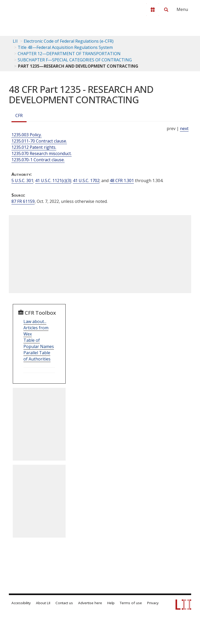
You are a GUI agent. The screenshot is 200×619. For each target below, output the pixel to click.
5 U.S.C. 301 (22, 180)
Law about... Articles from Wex (35, 328)
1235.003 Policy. (26, 135)
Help (111, 603)
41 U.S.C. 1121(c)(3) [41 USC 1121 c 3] (53, 180)
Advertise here (90, 603)
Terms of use (131, 603)
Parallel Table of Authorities (37, 356)
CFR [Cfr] (19, 115)
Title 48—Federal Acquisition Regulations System (65, 47)
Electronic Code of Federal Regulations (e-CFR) (69, 41)
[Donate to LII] (152, 9)
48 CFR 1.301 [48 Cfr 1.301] (122, 180)
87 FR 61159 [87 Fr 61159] (23, 201)
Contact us (64, 603)
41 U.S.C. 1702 (86, 180)
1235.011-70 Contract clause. (39, 141)
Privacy (153, 603)
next (184, 128)
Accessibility (21, 603)
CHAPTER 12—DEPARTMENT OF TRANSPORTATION (69, 53)
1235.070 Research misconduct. (41, 153)
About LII (43, 603)
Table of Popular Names (38, 343)
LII (15, 41)
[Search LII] (166, 9)
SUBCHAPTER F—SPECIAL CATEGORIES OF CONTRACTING (75, 60)
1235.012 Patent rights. (33, 147)
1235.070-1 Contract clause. (38, 160)
